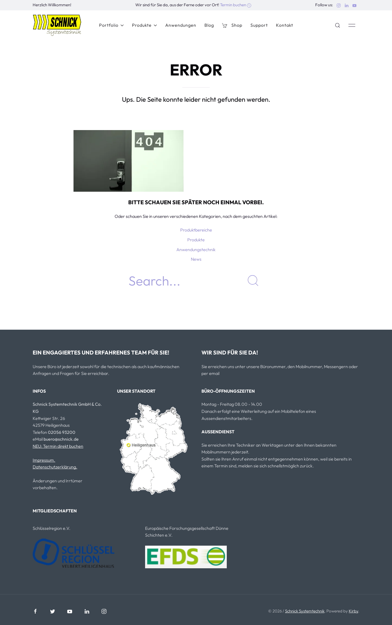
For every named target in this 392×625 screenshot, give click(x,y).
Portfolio (111, 25)
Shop (232, 25)
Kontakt (284, 25)
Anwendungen (180, 25)
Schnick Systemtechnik (304, 611)
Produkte (144, 25)
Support (259, 25)
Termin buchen (235, 4)
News (196, 259)
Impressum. (44, 460)
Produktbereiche (196, 230)
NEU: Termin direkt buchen (58, 446)
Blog (209, 25)
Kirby (353, 611)
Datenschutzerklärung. (55, 467)
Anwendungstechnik (196, 249)
